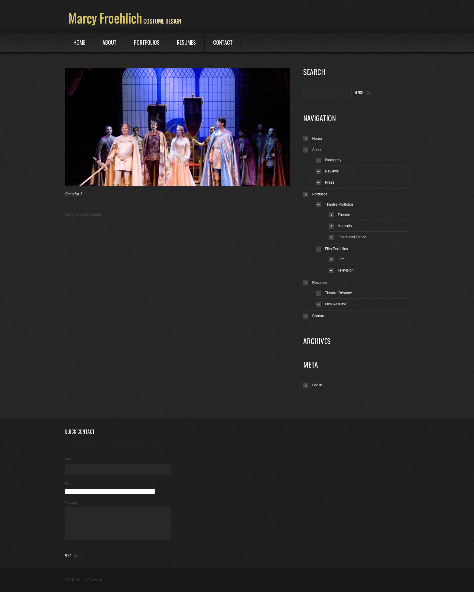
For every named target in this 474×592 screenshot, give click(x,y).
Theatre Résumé (338, 293)
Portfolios (147, 42)
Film (341, 259)
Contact (223, 42)
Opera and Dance (352, 237)
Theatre (344, 215)
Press (329, 182)
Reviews (332, 171)
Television (346, 270)
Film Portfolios (336, 249)
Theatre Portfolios (339, 204)
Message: (72, 502)
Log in (317, 385)
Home (79, 42)
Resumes (186, 42)
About (109, 42)
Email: (70, 483)
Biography (333, 160)
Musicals (345, 226)
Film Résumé (335, 304)
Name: (69, 459)
